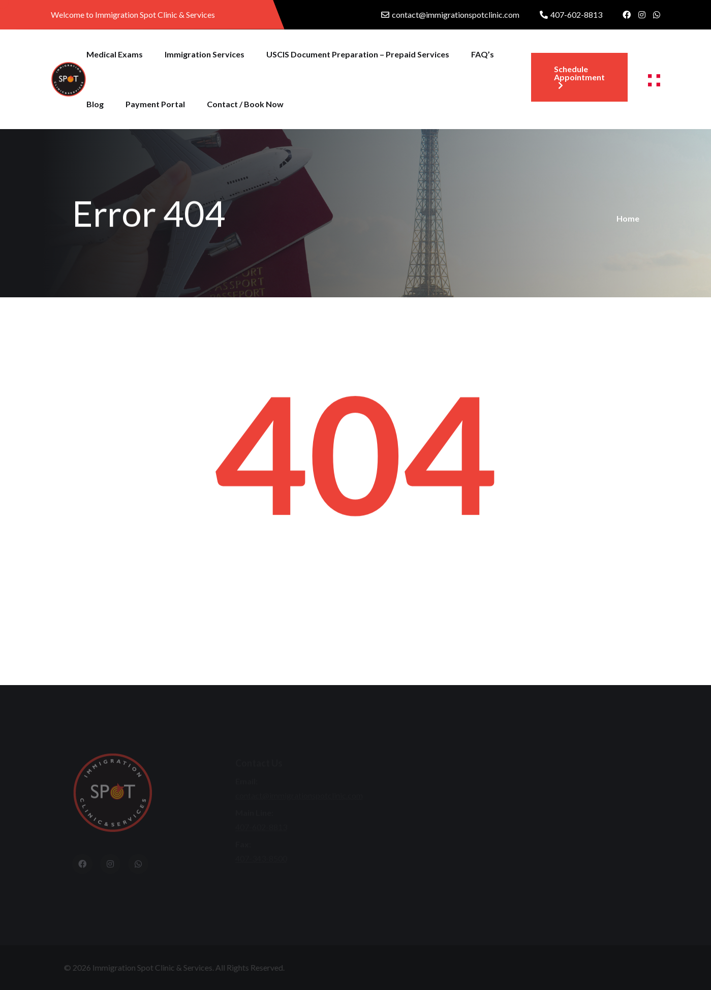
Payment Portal (155, 104)
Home (627, 218)
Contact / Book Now (245, 104)
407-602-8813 (576, 14)
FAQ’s (482, 54)
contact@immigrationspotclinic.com (455, 14)
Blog (95, 104)
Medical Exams (114, 54)
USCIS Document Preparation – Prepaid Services (357, 54)
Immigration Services (204, 54)
